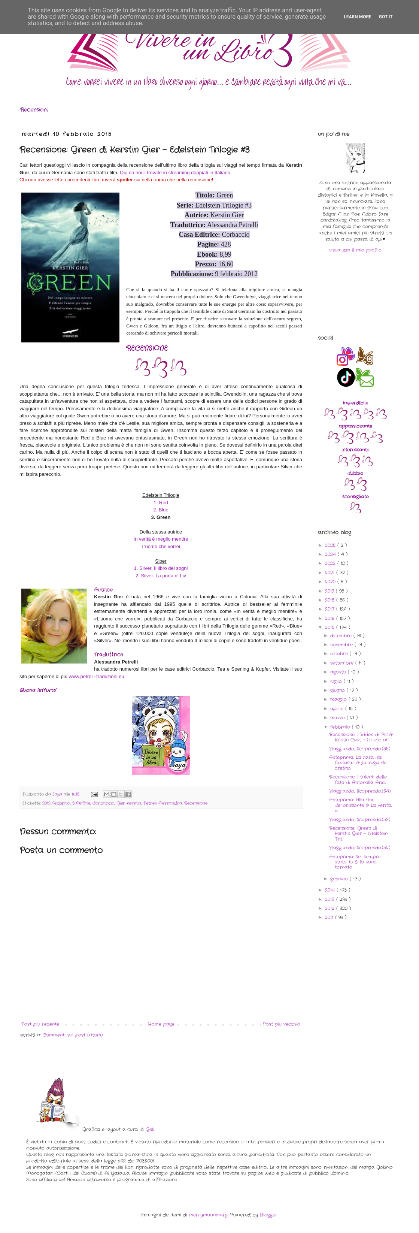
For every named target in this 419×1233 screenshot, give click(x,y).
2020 (331, 581)
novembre (342, 644)
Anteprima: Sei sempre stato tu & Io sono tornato (354, 862)
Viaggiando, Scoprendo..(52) (359, 847)
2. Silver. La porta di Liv (161, 575)
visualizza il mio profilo (355, 250)
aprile (337, 708)
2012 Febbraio (56, 803)
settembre (342, 663)
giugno (338, 690)
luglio (337, 681)
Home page (161, 1024)
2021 (330, 572)
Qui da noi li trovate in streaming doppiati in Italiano (175, 172)
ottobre (340, 653)
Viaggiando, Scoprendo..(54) (360, 791)
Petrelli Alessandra (162, 803)
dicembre (341, 635)
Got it (386, 16)
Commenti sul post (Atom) (73, 1035)
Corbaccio (103, 803)
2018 (330, 600)
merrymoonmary (208, 1215)
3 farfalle (81, 803)
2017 (330, 609)
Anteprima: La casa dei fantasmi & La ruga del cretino (358, 762)
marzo (338, 717)
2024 (331, 554)
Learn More (357, 16)
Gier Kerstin (128, 803)
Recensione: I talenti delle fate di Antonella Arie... (358, 779)
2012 (330, 908)
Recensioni (34, 110)
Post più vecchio (281, 1024)
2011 (330, 917)
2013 (330, 899)
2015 (330, 627)
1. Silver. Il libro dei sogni (161, 568)
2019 (330, 591)
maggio (339, 699)
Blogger (268, 1215)
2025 (331, 545)
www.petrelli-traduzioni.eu (96, 676)
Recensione (195, 803)
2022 (331, 563)
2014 (331, 890)
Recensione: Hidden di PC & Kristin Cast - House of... (360, 737)
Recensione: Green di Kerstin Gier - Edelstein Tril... (358, 833)
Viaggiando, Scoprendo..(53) (359, 819)
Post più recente (40, 1024)
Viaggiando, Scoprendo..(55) (359, 749)
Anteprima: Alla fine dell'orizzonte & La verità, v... (360, 805)
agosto (339, 672)
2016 (330, 618)
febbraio (341, 727)
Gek (150, 1129)
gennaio (340, 879)
